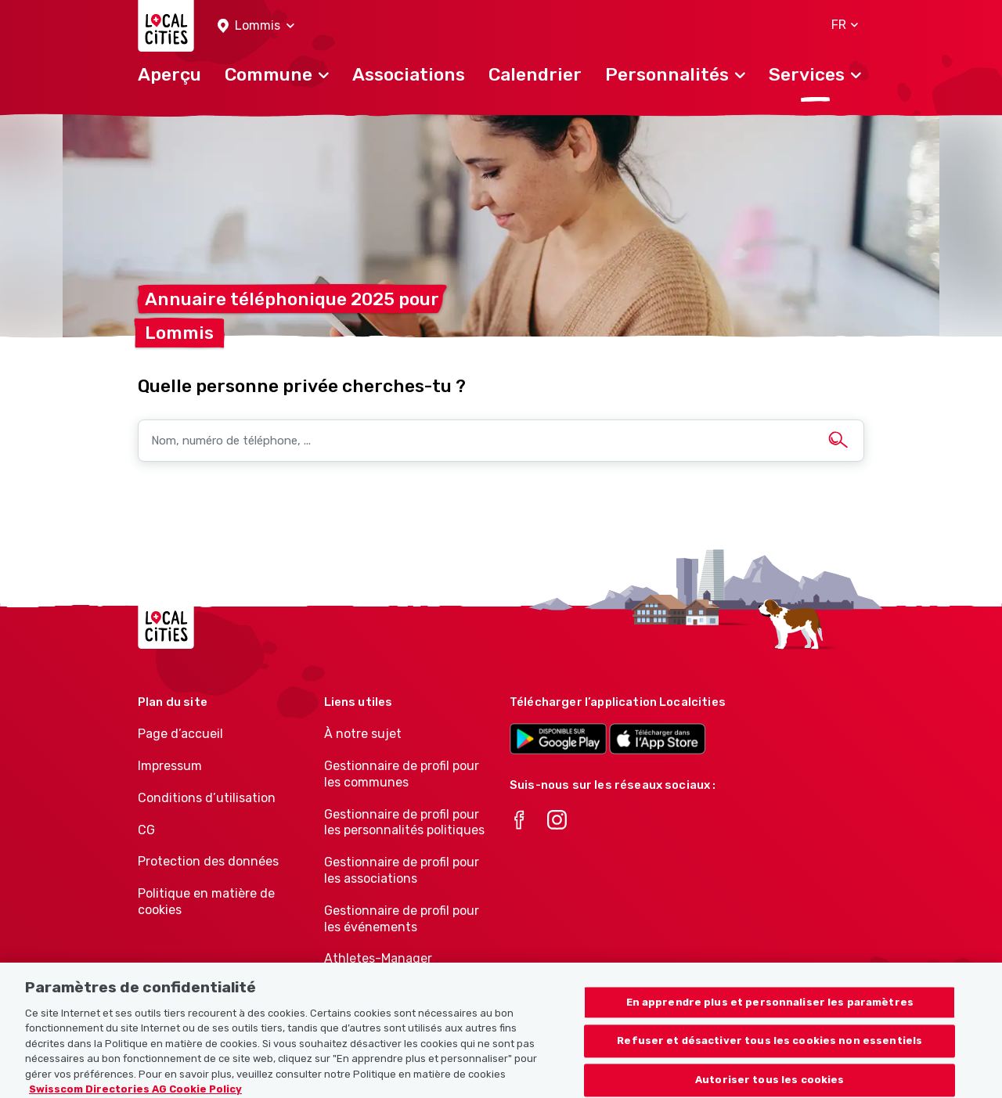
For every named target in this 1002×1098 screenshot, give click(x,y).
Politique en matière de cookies (206, 901)
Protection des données (208, 861)
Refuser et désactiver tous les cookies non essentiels (769, 1048)
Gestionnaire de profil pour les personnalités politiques (404, 822)
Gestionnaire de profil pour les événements (401, 918)
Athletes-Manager (378, 958)
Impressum (170, 765)
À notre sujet (363, 733)
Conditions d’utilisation (207, 797)
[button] (256, 26)
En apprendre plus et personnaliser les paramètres (770, 1010)
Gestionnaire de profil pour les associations (401, 870)
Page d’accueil (180, 733)
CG (146, 830)
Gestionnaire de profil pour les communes (401, 774)
